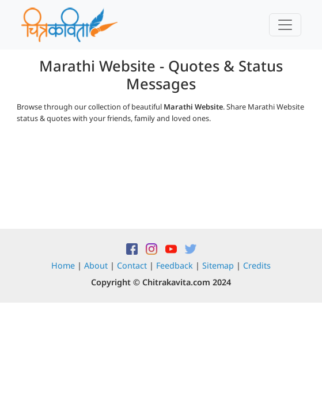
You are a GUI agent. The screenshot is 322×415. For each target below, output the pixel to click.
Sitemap (218, 265)
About (96, 265)
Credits (257, 265)
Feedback (174, 265)
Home (63, 265)
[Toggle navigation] (285, 24)
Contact (132, 265)
